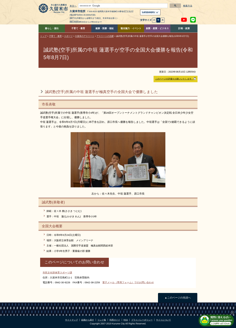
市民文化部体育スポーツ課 (57, 272)
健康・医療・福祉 (104, 28)
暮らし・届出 (52, 28)
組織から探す (87, 320)
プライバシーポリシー (142, 320)
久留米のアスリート (84, 36)
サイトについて (163, 320)
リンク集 (102, 320)
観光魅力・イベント (131, 28)
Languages (150, 12)
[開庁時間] (74, 21)
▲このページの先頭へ (178, 297)
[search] (122, 5)
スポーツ (68, 36)
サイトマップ (71, 320)
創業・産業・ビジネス (157, 28)
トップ (43, 36)
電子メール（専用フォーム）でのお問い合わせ (128, 282)
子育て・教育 (78, 28)
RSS (126, 320)
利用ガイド (114, 320)
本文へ (73, 6)
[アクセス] (128, 11)
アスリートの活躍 (105, 36)
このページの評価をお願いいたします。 (175, 78)
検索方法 (187, 6)
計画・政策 (184, 28)
